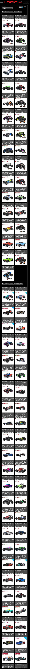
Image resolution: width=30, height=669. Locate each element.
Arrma (6, 11)
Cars (11, 11)
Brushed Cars (18, 11)
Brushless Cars (18, 283)
